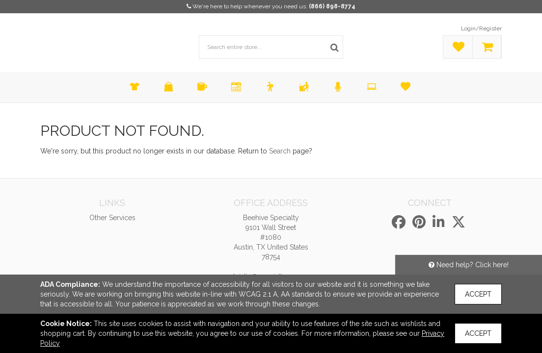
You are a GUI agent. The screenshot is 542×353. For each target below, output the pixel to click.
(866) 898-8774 (332, 6)
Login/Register (481, 28)
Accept (478, 294)
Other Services (112, 218)
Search (280, 151)
